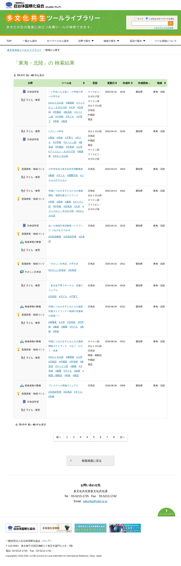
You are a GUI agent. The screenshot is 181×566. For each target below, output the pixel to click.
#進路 (68, 201)
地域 (159, 83)
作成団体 (143, 83)
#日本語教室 (54, 236)
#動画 (51, 175)
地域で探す (110, 40)
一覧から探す (29, 40)
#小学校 (59, 116)
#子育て (69, 137)
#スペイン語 (70, 142)
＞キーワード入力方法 (163, 28)
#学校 (56, 121)
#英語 (64, 121)
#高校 (59, 201)
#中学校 (57, 206)
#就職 (64, 326)
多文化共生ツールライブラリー (24, 50)
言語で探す (136, 40)
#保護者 (70, 102)
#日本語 (70, 147)
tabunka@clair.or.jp (95, 501)
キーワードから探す (58, 40)
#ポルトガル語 (55, 102)
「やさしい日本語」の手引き (63, 263)
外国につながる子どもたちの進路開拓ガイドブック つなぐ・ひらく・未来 (65, 346)
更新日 (111, 83)
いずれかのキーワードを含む (160, 19)
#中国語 (57, 112)
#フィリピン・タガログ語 (61, 151)
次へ (122, 437)
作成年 (126, 83)
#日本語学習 (69, 236)
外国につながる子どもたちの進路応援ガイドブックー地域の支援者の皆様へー (65, 311)
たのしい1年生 (55, 131)
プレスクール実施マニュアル (63, 385)
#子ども (70, 116)
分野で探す (84, 40)
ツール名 (66, 83)
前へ (58, 437)
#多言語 (68, 112)
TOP (9, 40)
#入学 (72, 107)
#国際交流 (72, 175)
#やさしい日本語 (57, 270)
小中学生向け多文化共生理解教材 (65, 169)
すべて (138, 19)
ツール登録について (165, 40)
